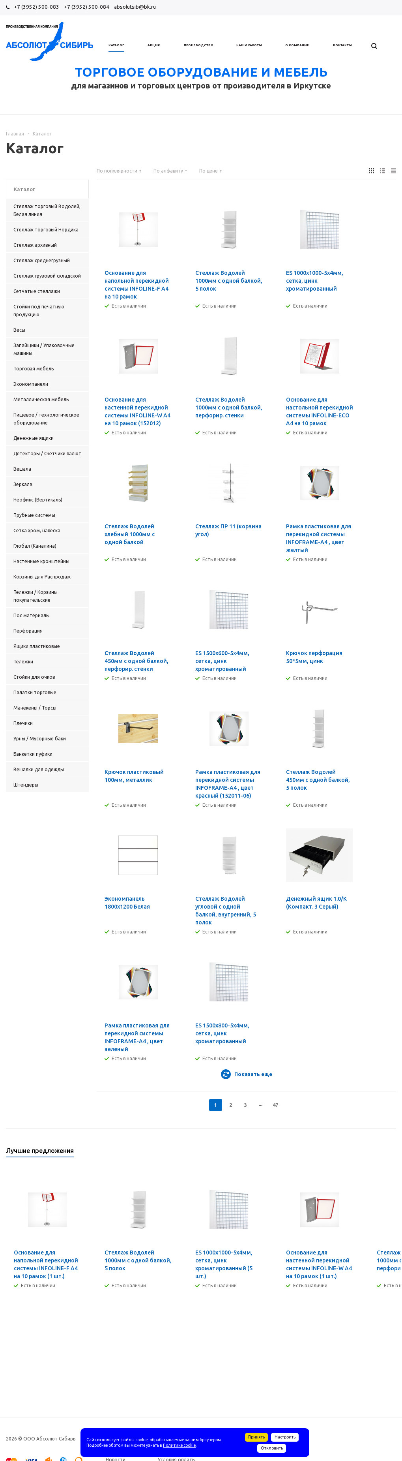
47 (275, 1105)
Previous (377, 1153)
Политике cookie (179, 1445)
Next (390, 1153)
